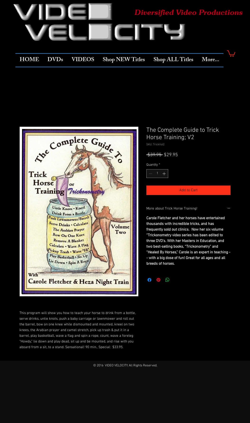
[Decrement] (150, 173)
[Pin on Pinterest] (158, 280)
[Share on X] (176, 280)
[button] (231, 53)
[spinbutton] (157, 173)
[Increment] (164, 173)
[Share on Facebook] (149, 280)
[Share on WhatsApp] (167, 280)
